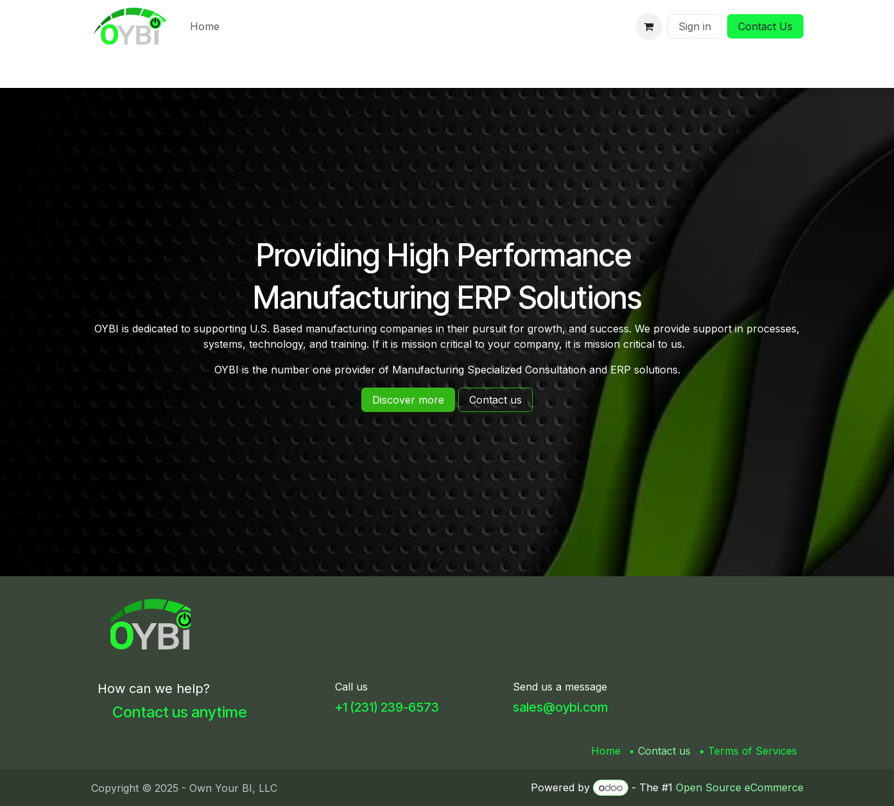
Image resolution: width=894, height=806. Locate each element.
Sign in (694, 26)
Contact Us (765, 26)
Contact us (664, 750)
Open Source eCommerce (740, 787)
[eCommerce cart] (648, 26)
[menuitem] (205, 26)
